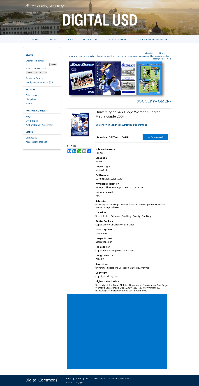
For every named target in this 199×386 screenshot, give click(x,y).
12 (170, 58)
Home (70, 56)
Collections (31, 95)
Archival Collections (116, 56)
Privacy (69, 382)
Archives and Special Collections (90, 56)
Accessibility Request (36, 141)
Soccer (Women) (159, 58)
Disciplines (31, 99)
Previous (150, 53)
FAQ (88, 378)
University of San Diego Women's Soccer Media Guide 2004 (127, 114)
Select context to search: (37, 68)
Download (155, 137)
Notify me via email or (39, 82)
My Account (99, 378)
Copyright (79, 382)
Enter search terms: (35, 60)
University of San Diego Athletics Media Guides (148, 56)
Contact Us (31, 137)
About (78, 378)
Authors (30, 103)
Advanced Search (34, 78)
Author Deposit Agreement (39, 124)
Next (161, 53)
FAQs (28, 116)
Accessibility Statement (120, 378)
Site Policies (32, 120)
